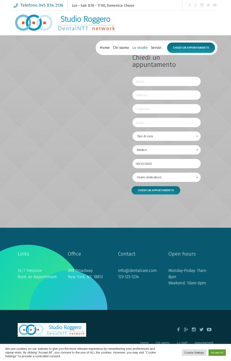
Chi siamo (163, 342)
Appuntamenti (204, 342)
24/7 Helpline (30, 270)
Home (144, 342)
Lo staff (182, 342)
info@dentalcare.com (137, 270)
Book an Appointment (37, 276)
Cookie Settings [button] (194, 352)
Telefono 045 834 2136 (41, 5)
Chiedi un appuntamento (191, 47)
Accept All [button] (217, 352)
